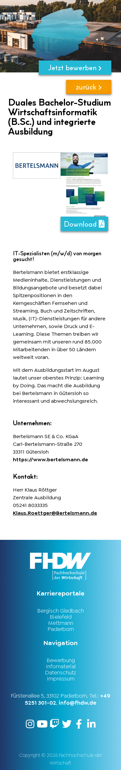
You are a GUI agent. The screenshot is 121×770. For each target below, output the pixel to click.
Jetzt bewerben (75, 67)
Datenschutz (60, 672)
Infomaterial (61, 666)
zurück (89, 86)
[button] (72, 8)
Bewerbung (60, 660)
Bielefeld (61, 616)
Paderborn (60, 629)
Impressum (61, 678)
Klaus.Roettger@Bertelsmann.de (55, 513)
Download (84, 224)
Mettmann (60, 622)
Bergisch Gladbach (60, 610)
